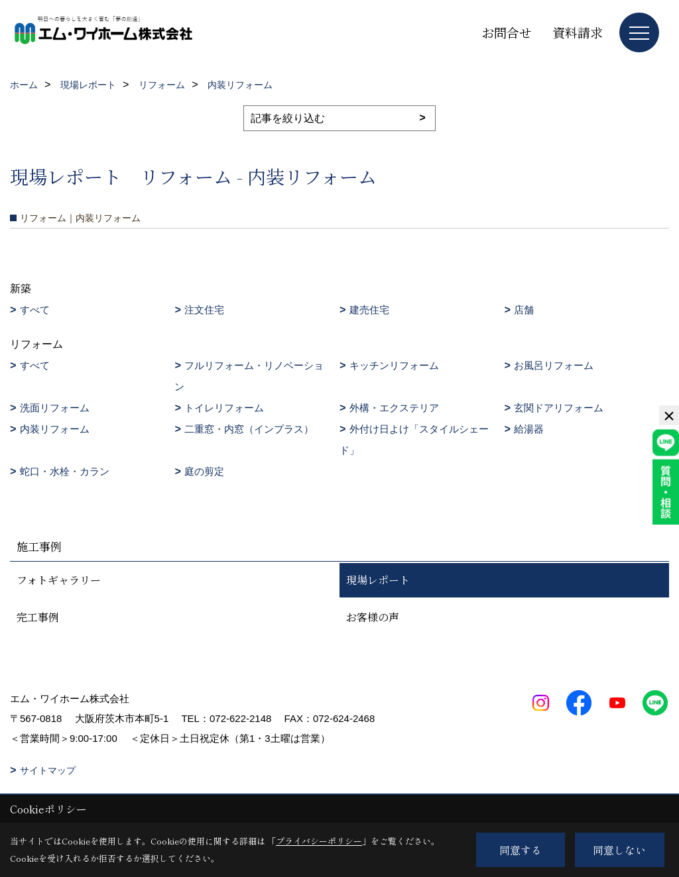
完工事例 (38, 617)
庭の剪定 (204, 471)
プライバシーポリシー (319, 841)
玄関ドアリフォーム (558, 407)
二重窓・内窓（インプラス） (249, 429)
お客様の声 (372, 617)
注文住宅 (204, 309)
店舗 (524, 309)
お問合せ (506, 32)
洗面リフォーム (55, 407)
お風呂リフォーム (553, 365)
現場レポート (378, 580)
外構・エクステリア (394, 407)
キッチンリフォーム (394, 365)
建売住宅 (369, 309)
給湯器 (529, 429)
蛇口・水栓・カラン (64, 471)
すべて (35, 309)
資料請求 (577, 32)
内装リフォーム (55, 429)
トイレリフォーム (224, 407)
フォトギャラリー (59, 580)
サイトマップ (48, 770)
